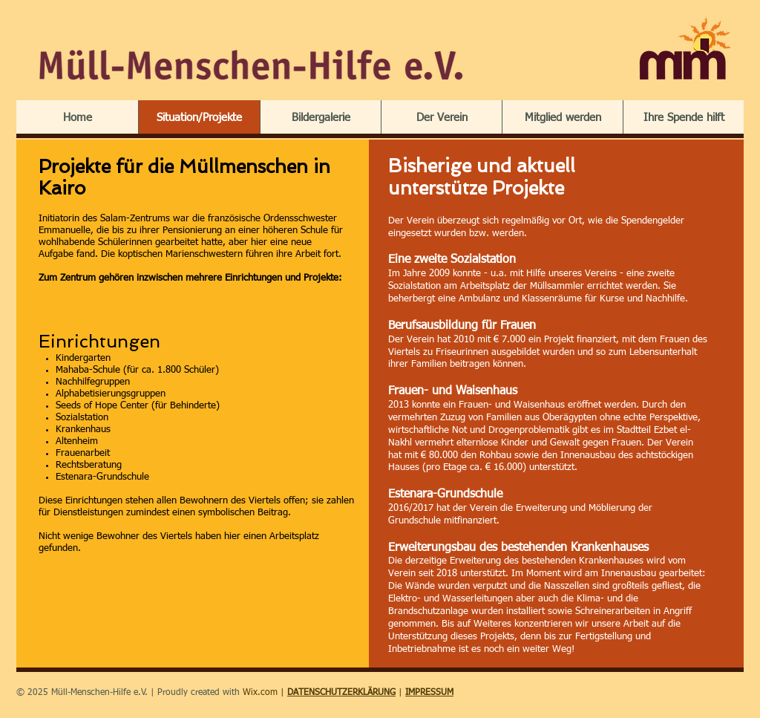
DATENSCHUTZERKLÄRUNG (341, 692)
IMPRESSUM (429, 692)
